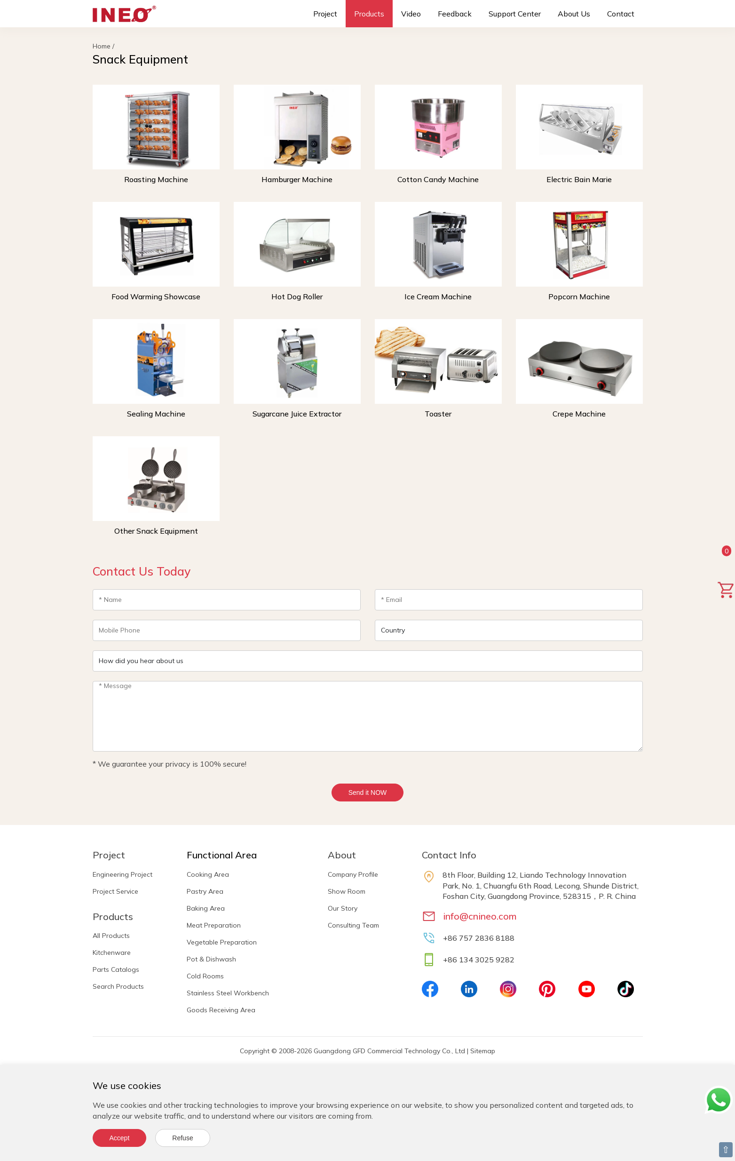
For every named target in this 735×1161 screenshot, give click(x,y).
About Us (574, 13)
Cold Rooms (205, 976)
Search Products (118, 986)
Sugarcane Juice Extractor (297, 413)
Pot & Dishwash (211, 959)
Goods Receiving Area (221, 1010)
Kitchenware (112, 952)
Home (102, 46)
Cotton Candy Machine (438, 179)
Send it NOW (367, 792)
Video (411, 13)
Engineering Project (122, 874)
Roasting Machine (156, 179)
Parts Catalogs (116, 969)
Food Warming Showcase (155, 296)
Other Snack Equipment (156, 531)
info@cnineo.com (480, 916)
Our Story (342, 908)
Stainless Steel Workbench (228, 993)
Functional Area (222, 855)
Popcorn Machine (579, 296)
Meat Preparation (214, 925)
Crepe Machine (579, 413)
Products (369, 13)
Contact (620, 13)
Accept (120, 1138)
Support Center (515, 13)
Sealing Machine (156, 413)
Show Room (346, 891)
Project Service (115, 891)
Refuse (182, 1138)
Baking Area (206, 908)
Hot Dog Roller (297, 296)
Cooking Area (208, 874)
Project (325, 13)
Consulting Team (353, 925)
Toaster (438, 413)
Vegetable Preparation (222, 942)
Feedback (455, 13)
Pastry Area (205, 891)
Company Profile (353, 874)
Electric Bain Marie (579, 179)
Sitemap (482, 1051)
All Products (111, 935)
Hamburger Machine (296, 179)
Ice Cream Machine (438, 296)
